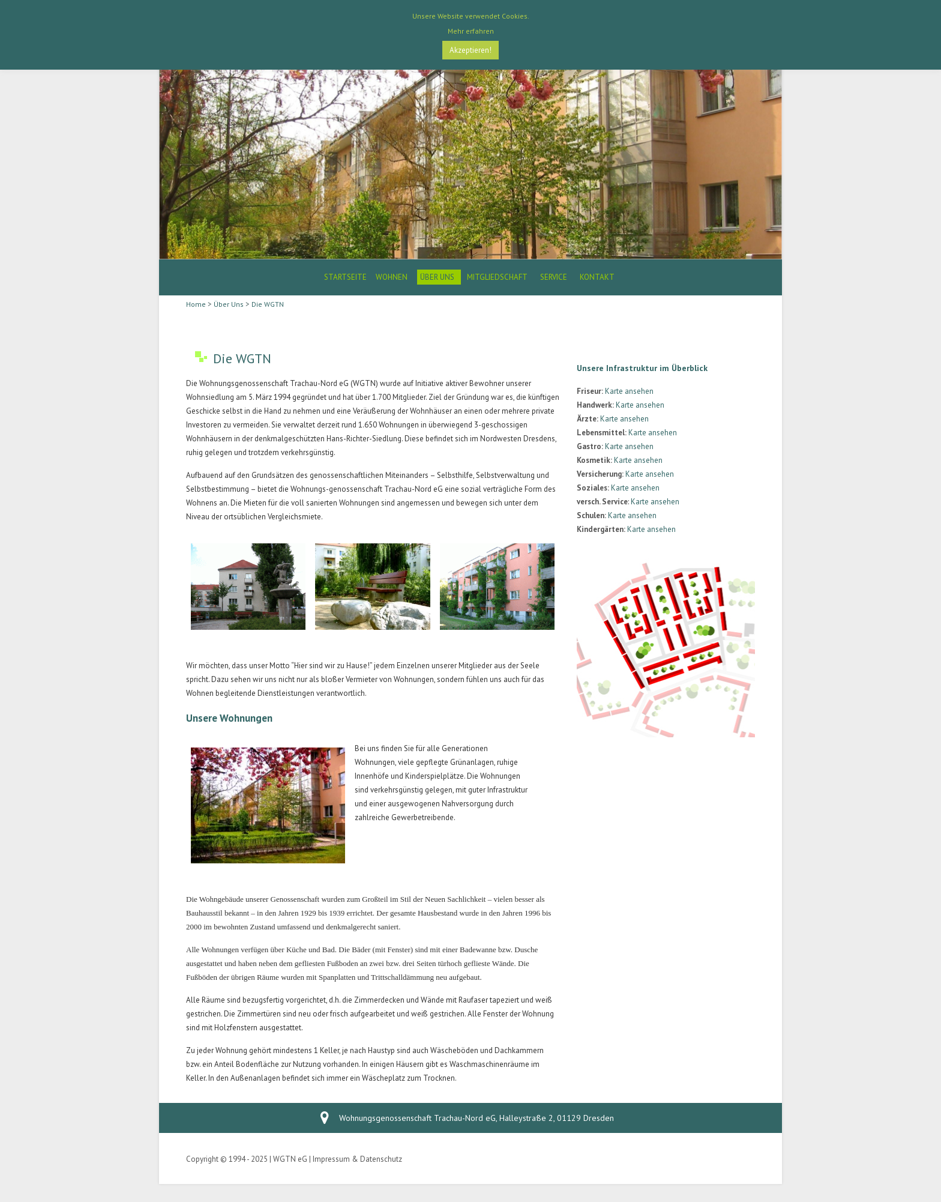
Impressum (331, 1159)
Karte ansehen (629, 391)
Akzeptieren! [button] (470, 50)
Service (553, 277)
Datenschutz (381, 1159)
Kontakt (597, 277)
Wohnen (391, 277)
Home (196, 304)
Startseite (345, 277)
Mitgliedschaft (497, 277)
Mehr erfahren (471, 30)
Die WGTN (267, 304)
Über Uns (437, 277)
